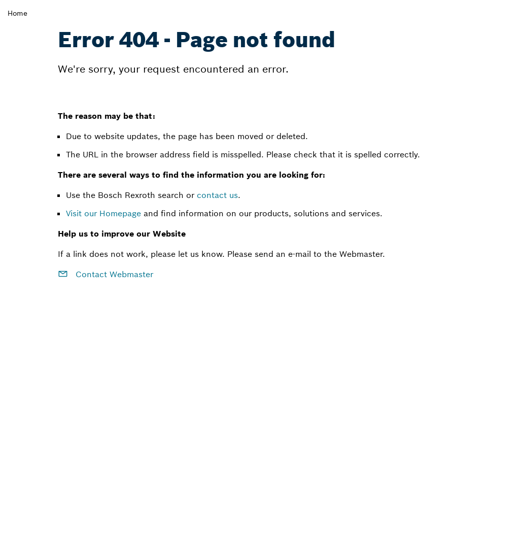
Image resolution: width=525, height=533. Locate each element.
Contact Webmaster (105, 274)
